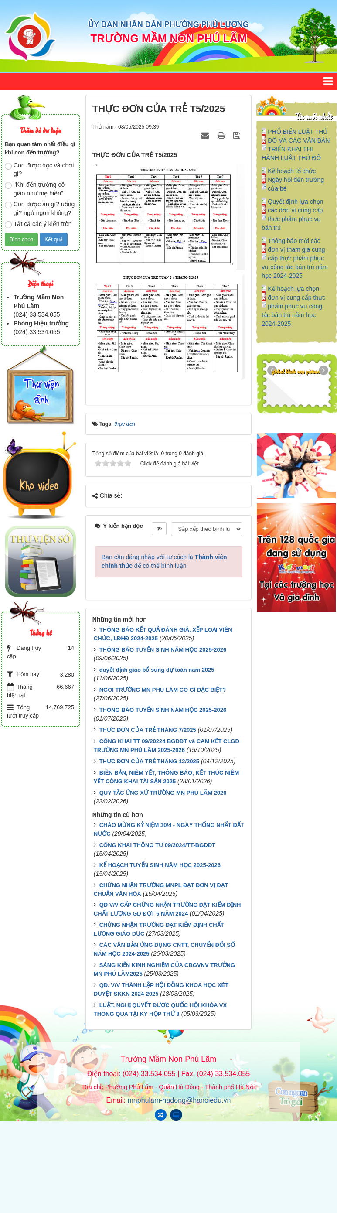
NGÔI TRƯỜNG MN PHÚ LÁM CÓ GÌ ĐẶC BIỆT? (162, 690)
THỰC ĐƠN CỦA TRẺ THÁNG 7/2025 (147, 730)
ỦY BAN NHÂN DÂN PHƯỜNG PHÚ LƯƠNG (168, 24)
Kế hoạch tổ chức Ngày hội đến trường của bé (296, 179)
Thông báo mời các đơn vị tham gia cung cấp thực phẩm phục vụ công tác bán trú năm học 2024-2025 (294, 258)
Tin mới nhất (313, 115)
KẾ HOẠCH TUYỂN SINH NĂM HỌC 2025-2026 (160, 865)
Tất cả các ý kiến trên (38, 224)
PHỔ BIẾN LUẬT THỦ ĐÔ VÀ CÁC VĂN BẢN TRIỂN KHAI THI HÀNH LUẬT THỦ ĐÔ (296, 144)
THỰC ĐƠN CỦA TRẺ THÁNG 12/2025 (149, 761)
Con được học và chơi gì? (39, 170)
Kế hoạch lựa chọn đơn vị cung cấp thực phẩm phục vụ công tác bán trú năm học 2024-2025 (293, 306)
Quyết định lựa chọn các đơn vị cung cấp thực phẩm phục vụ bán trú (292, 214)
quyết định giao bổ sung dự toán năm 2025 (156, 669)
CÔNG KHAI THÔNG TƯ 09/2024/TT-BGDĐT (157, 845)
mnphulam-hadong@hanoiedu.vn (179, 1100)
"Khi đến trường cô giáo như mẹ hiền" (35, 189)
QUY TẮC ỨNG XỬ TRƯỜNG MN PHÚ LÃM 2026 (163, 792)
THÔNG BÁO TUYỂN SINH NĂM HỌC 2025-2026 (163, 649)
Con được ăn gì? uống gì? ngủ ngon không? (40, 208)
